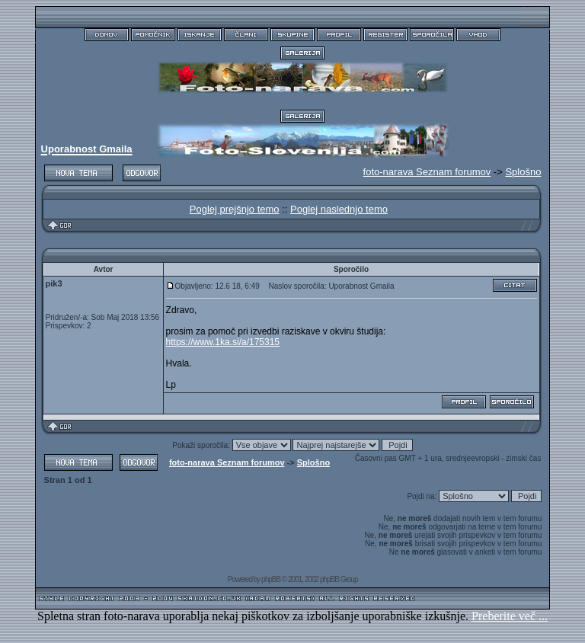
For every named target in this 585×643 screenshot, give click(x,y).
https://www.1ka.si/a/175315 (223, 342)
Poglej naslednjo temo (339, 209)
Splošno (523, 172)
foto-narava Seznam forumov (227, 462)
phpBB (270, 579)
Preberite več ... (510, 615)
